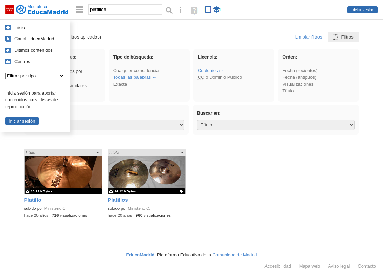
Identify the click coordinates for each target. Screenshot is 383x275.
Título (288, 91)
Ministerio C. (55, 208)
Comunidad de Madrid (235, 254)
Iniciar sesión (362, 10)
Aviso (339, 266)
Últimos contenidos (33, 50)
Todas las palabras (132, 77)
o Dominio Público (220, 77)
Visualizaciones (298, 84)
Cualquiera (209, 70)
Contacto (367, 266)
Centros (22, 61)
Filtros (343, 37)
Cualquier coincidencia (136, 70)
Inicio (19, 27)
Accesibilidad (277, 266)
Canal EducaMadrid (34, 38)
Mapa (309, 266)
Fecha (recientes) (299, 70)
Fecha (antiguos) (299, 77)
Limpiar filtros (308, 37)
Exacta (120, 84)
